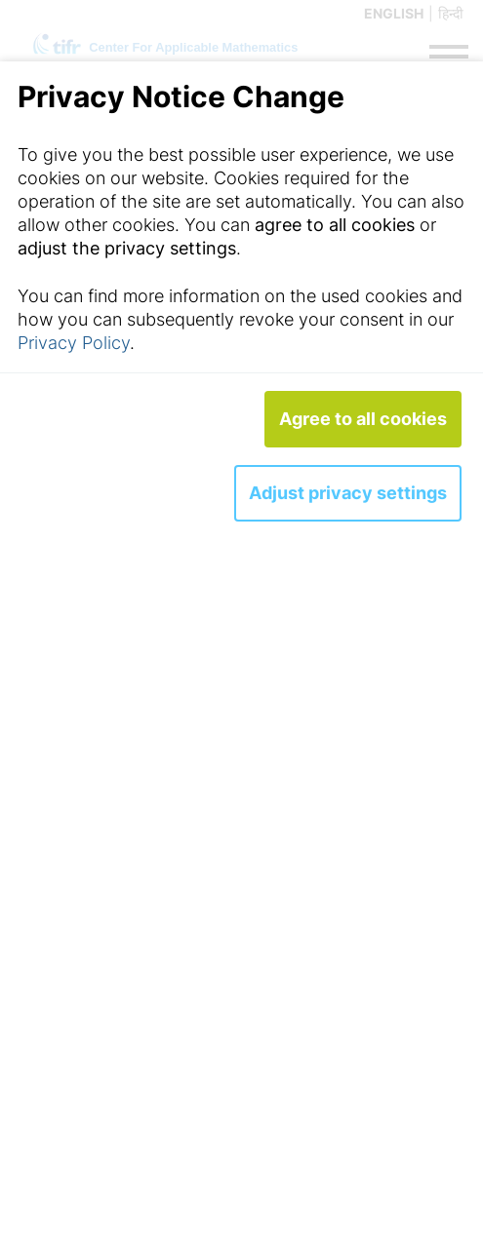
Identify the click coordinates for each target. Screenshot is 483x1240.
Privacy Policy (74, 342)
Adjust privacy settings (348, 493)
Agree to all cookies (363, 418)
